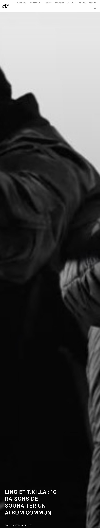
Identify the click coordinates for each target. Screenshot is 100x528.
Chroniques (59, 3)
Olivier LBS (28, 525)
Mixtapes (82, 3)
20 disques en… (35, 3)
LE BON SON (6, 5)
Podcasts (48, 3)
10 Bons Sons (22, 3)
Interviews (71, 3)
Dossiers (92, 3)
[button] (95, 8)
